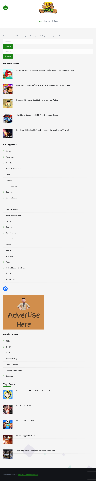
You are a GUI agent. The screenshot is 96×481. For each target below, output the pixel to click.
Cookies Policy (12, 365)
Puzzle (8, 221)
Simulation (10, 239)
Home (40, 21)
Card (8, 175)
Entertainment (12, 198)
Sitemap (9, 376)
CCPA (8, 341)
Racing (9, 227)
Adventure (10, 157)
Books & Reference (13, 169)
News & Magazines (14, 215)
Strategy (9, 256)
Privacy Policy (11, 359)
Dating (9, 192)
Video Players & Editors (16, 268)
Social (8, 245)
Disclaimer (10, 353)
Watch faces (11, 280)
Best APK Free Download (28, 474)
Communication (12, 186)
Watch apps (11, 274)
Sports (8, 250)
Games (9, 204)
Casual (9, 180)
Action (8, 151)
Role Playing (11, 233)
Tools (8, 262)
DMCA (8, 347)
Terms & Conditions (14, 370)
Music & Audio (12, 210)
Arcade (9, 163)
